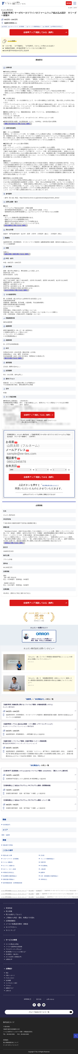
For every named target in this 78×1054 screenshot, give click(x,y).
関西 (3, 835)
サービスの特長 (11, 940)
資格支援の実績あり (9, 879)
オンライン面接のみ (9, 865)
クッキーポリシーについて (10, 1045)
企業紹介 (9, 968)
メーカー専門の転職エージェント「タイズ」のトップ (13, 890)
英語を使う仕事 (7, 855)
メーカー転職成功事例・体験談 (17, 924)
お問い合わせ (50, 999)
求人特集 (9, 911)
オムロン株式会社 (7, 10)
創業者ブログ (9, 988)
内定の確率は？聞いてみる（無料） (16, 225)
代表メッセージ (10, 975)
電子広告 (38, 999)
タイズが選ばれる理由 (12, 944)
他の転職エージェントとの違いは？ (16, 951)
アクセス (8, 985)
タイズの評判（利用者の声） (14, 957)
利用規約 (5, 1040)
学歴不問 (43, 862)
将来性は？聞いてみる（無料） (14, 543)
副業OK (42, 872)
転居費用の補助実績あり (10, 876)
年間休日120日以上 (8, 872)
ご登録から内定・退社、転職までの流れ (20, 917)
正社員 (42, 855)
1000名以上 (43, 879)
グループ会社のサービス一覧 (39, 1012)
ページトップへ (76, 1036)
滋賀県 (8, 835)
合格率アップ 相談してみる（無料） (38, 32)
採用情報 (26, 999)
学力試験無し (44, 865)
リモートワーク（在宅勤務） (11, 859)
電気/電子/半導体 (8, 845)
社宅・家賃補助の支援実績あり (49, 876)
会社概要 (8, 980)
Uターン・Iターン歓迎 (9, 869)
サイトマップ (10, 930)
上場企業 (43, 869)
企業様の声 (9, 959)
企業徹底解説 (10, 921)
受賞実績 (9, 908)
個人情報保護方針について (10, 1042)
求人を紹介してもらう (14, 914)
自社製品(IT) (6, 824)
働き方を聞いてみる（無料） (13, 358)
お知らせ (8, 990)
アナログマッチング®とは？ (14, 949)
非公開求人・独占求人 (12, 954)
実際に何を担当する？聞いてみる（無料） (18, 123)
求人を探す (31, 890)
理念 (7, 973)
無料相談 (68, 3)
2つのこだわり (10, 978)
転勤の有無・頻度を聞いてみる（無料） (17, 254)
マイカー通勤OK (8, 862)
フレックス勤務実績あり (47, 859)
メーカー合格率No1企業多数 (14, 946)
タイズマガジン (11, 927)
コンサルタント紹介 (11, 983)
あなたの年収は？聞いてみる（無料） (16, 290)
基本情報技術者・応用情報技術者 (12, 883)
